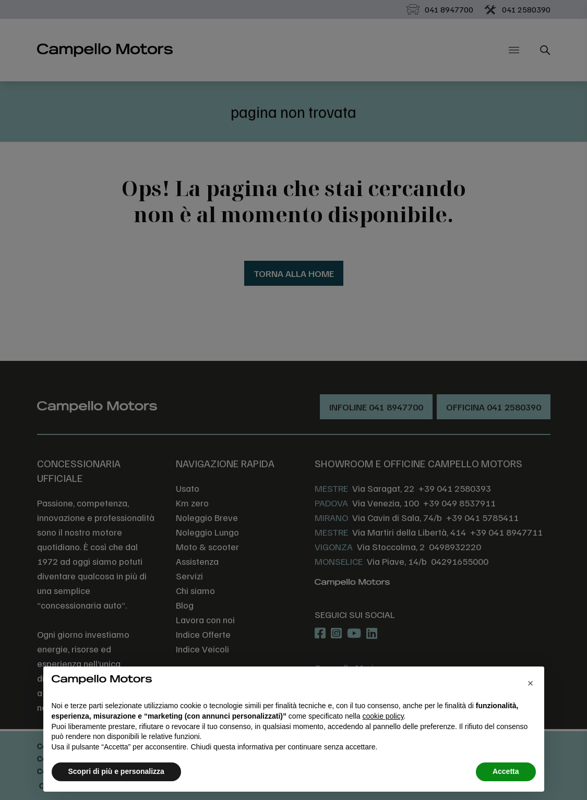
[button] (530, 683)
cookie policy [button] (382, 716)
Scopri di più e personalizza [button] (116, 771)
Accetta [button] (506, 771)
